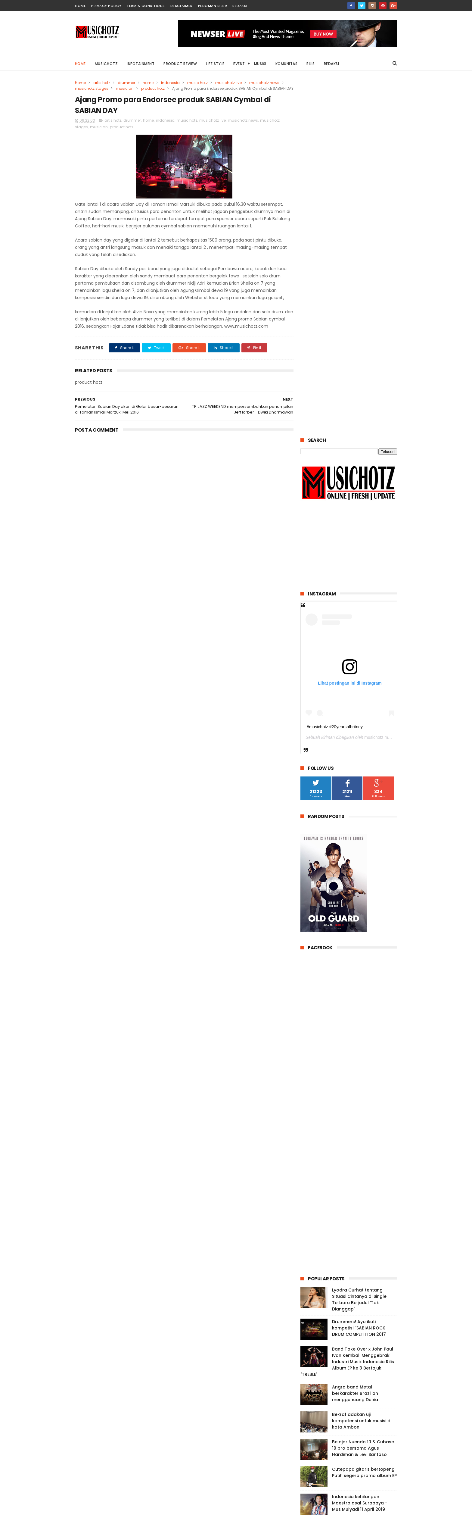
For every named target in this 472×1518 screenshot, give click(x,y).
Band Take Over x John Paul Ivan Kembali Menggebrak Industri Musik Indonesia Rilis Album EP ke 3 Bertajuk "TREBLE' (347, 1006)
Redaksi (239, 5)
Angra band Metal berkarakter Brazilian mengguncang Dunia (355, 1038)
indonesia (170, 82)
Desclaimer (181, 5)
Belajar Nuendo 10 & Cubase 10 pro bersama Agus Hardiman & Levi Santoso (363, 1092)
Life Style (215, 63)
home (80, 5)
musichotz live (228, 82)
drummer (126, 82)
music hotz (197, 82)
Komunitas (286, 63)
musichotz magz (379, 382)
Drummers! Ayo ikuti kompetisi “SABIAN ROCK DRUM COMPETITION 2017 (359, 972)
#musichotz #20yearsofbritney (335, 371)
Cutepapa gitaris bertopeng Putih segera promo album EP (364, 1117)
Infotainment (141, 63)
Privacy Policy (106, 5)
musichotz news (264, 82)
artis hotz (101, 82)
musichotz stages (91, 88)
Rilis (311, 63)
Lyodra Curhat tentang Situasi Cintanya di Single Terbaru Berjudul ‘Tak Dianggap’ (359, 944)
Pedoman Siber (212, 5)
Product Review (180, 63)
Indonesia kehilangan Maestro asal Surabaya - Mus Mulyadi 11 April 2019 (359, 1147)
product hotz (153, 88)
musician (125, 88)
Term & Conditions (146, 5)
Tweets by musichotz (323, 1337)
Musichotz (106, 63)
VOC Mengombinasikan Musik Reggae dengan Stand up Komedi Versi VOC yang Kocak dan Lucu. (364, 1178)
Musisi (260, 63)
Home (80, 63)
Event (239, 63)
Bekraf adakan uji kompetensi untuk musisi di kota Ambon (361, 1065)
